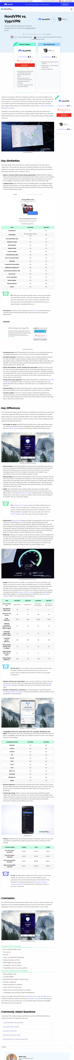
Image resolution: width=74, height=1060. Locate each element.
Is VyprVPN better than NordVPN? (13, 1022)
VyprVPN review (45, 996)
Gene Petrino (39, 37)
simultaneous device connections (13, 691)
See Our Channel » (69, 0)
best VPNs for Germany (12, 428)
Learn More (48, 34)
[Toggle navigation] (72, 9)
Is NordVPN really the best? (11, 1026)
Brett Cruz (16, 37)
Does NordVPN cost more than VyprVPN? (15, 1039)
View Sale (24, 65)
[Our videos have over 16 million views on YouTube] (61, 0)
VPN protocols (16, 520)
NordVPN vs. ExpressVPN (35, 998)
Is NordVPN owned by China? (11, 1035)
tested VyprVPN (9, 108)
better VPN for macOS (26, 592)
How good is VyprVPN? (10, 1031)
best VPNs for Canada (25, 493)
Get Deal (65, 4)
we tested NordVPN (45, 105)
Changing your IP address (20, 505)
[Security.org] (7, 9)
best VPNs (35, 310)
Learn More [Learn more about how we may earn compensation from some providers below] (29, 0)
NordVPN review (31, 996)
